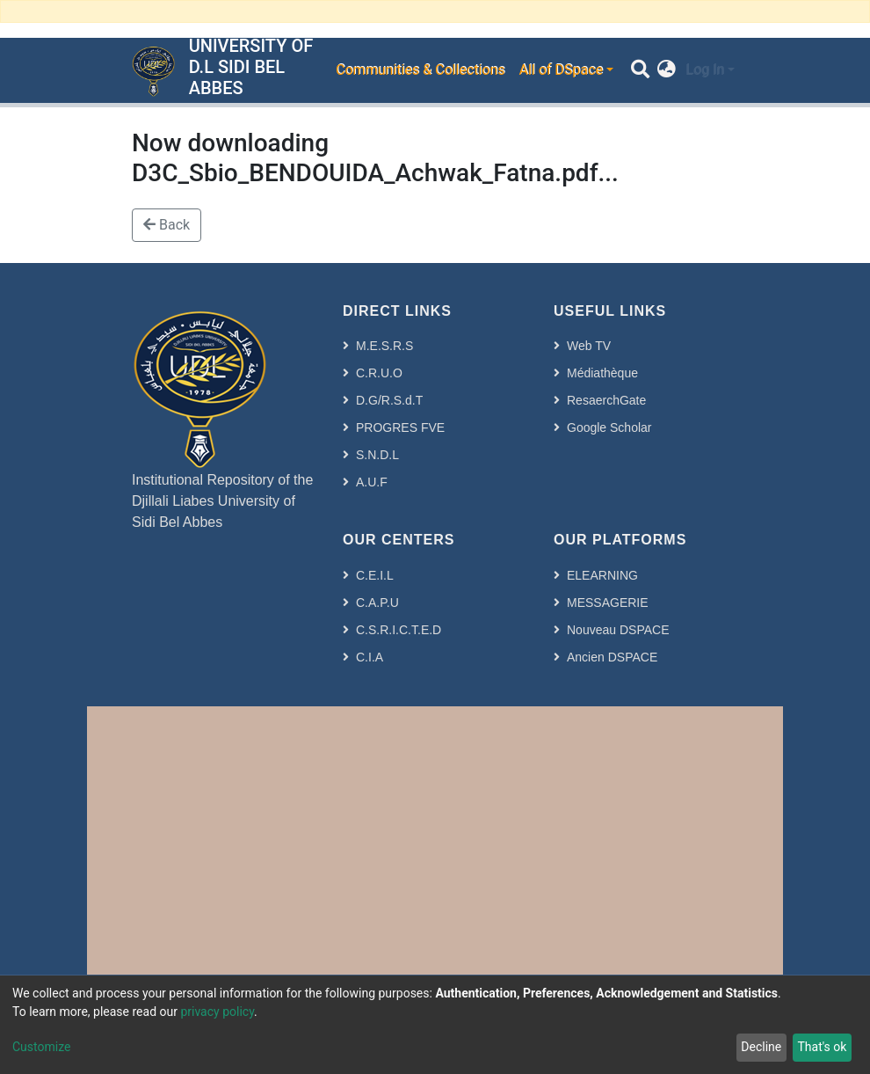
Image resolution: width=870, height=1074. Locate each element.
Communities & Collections (420, 70)
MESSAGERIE (608, 602)
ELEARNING (602, 575)
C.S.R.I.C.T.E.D (398, 630)
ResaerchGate (606, 400)
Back (166, 224)
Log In (704, 70)
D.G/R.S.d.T (389, 400)
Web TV (589, 346)
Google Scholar (609, 427)
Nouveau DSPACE (618, 630)
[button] (666, 70)
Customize (41, 1047)
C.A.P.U (377, 602)
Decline (761, 1047)
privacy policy (217, 1012)
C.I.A (369, 657)
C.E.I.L (375, 575)
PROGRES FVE (400, 427)
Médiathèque (602, 373)
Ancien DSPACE (612, 657)
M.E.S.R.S (384, 346)
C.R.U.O (379, 373)
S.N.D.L (377, 455)
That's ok (821, 1047)
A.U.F (372, 482)
